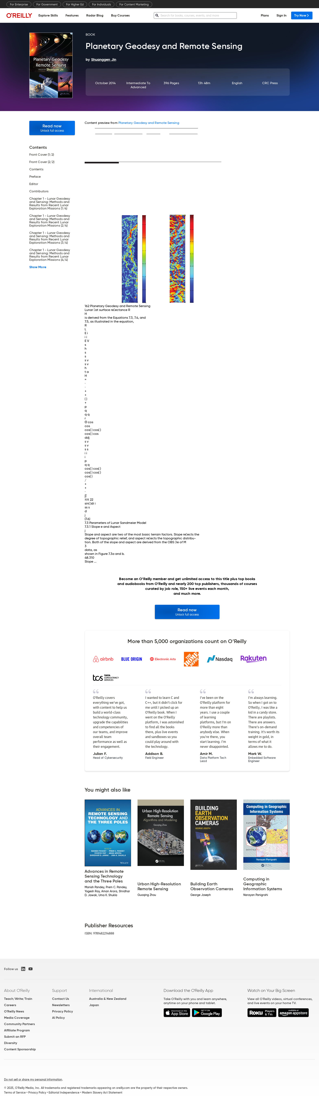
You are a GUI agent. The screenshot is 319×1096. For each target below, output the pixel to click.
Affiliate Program (17, 1030)
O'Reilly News (14, 1011)
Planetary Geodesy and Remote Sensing (148, 123)
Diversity (10, 1043)
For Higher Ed (75, 4)
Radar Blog (94, 15)
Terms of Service (15, 1092)
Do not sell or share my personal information (33, 1079)
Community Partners (19, 1024)
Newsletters (61, 1005)
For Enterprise (19, 4)
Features (72, 15)
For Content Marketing (134, 4)
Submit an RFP (15, 1036)
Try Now (301, 15)
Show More (37, 267)
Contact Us (60, 999)
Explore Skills (48, 15)
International (101, 990)
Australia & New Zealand (107, 999)
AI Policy (58, 1018)
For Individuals (101, 4)
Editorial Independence (64, 1092)
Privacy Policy (62, 1011)
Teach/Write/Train (18, 999)
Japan (94, 1005)
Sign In (281, 15)
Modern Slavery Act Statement (102, 1092)
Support (59, 990)
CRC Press (270, 83)
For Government (47, 4)
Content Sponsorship (20, 1049)
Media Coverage (16, 1018)
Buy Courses (120, 15)
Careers (10, 1005)
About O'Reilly (17, 990)
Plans (265, 15)
